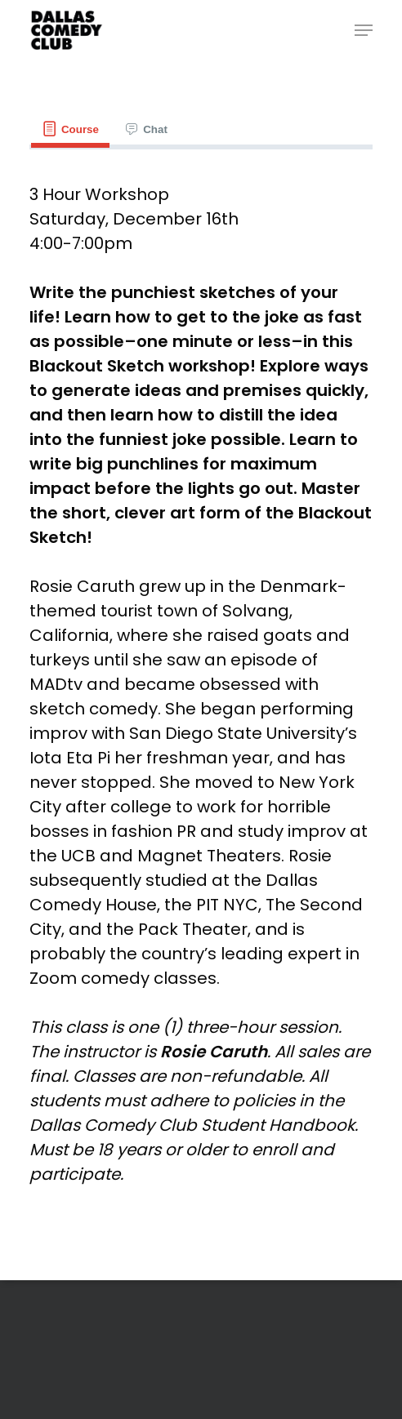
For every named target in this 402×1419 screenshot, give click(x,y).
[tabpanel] (201, 684)
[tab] (70, 129)
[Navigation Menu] (364, 30)
